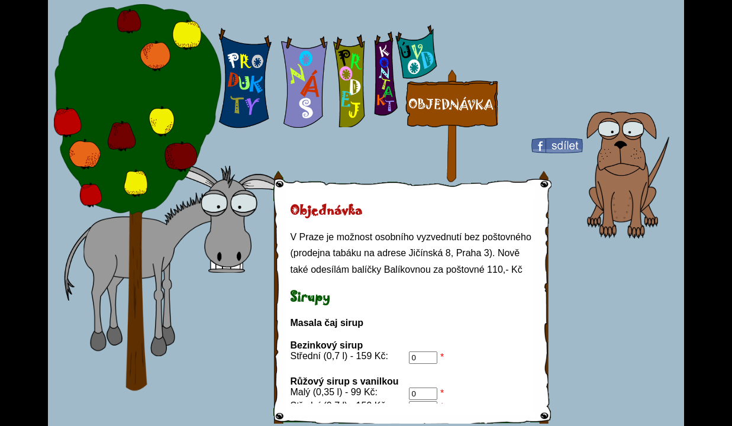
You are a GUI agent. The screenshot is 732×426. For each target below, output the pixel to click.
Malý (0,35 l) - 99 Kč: (334, 392)
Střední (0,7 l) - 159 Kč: (339, 356)
